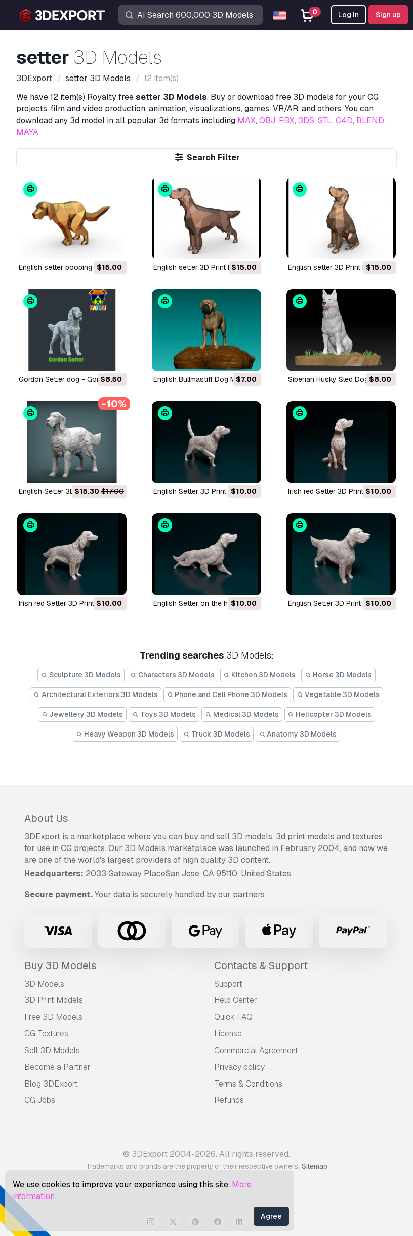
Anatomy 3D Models (298, 734)
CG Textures (46, 1033)
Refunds (229, 1100)
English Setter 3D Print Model (66, 491)
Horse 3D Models (338, 674)
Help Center (235, 1000)
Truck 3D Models (216, 734)
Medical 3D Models (242, 714)
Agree (271, 1216)
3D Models (44, 984)
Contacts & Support (261, 965)
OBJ (267, 120)
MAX (246, 120)
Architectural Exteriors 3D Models (95, 694)
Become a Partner (57, 1067)
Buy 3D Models (60, 965)
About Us (46, 818)
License (228, 1033)
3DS (306, 120)
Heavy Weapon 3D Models (125, 734)
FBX (287, 120)
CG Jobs (39, 1100)
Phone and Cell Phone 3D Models (227, 694)
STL (325, 120)
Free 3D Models (53, 1017)
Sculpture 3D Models (81, 674)
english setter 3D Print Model (200, 267)
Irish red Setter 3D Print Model (336, 491)
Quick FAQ (233, 1017)
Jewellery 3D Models (82, 714)
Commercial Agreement (256, 1050)
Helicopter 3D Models (330, 714)
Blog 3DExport (51, 1083)
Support (228, 984)
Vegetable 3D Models (338, 694)
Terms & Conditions (248, 1083)
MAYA (27, 132)
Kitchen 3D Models (260, 674)
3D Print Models (53, 1000)
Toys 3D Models (164, 714)
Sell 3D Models (52, 1050)
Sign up (388, 14)
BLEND (370, 120)
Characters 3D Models (172, 674)
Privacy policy (239, 1067)
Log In (348, 14)
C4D (344, 120)
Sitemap (314, 1166)
